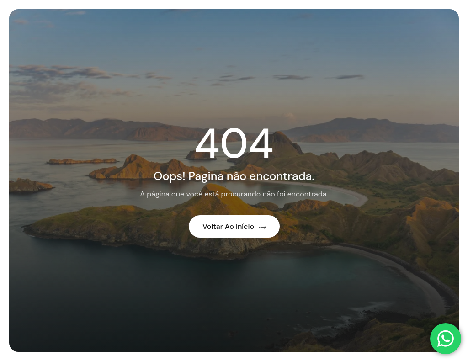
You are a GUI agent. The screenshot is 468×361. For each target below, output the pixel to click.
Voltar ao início (234, 226)
